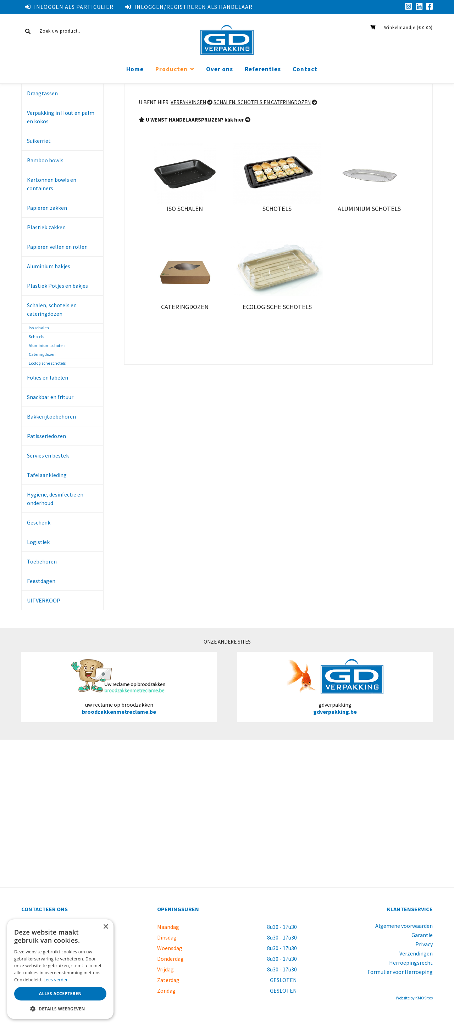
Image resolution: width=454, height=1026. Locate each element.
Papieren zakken (47, 207)
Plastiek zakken (46, 227)
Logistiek (38, 541)
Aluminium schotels (47, 345)
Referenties (263, 69)
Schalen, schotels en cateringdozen (52, 309)
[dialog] (60, 969)
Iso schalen (39, 327)
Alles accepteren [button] (60, 994)
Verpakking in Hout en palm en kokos (60, 117)
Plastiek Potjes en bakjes (57, 285)
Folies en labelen (47, 377)
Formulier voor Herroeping (400, 971)
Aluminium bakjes (48, 266)
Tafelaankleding (47, 474)
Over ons (219, 69)
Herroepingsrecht (411, 962)
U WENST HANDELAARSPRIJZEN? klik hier (194, 119)
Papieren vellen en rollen (57, 246)
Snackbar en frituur (50, 396)
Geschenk (38, 522)
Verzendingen (416, 953)
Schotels (36, 336)
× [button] (105, 927)
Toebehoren (42, 561)
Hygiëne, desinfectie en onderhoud (55, 498)
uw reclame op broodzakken (119, 687)
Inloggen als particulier (69, 6)
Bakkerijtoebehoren (51, 416)
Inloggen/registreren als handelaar (189, 6)
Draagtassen (42, 93)
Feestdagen (41, 580)
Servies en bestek (48, 455)
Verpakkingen (188, 102)
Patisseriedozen (46, 435)
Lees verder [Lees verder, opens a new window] (56, 980)
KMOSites (424, 997)
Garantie (422, 934)
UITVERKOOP (43, 600)
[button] (60, 1008)
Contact (305, 69)
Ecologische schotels (47, 363)
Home (135, 69)
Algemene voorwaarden (404, 925)
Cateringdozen (42, 354)
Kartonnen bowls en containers (51, 184)
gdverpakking (335, 687)
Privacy (424, 944)
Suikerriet (39, 140)
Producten (171, 69)
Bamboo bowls (45, 160)
